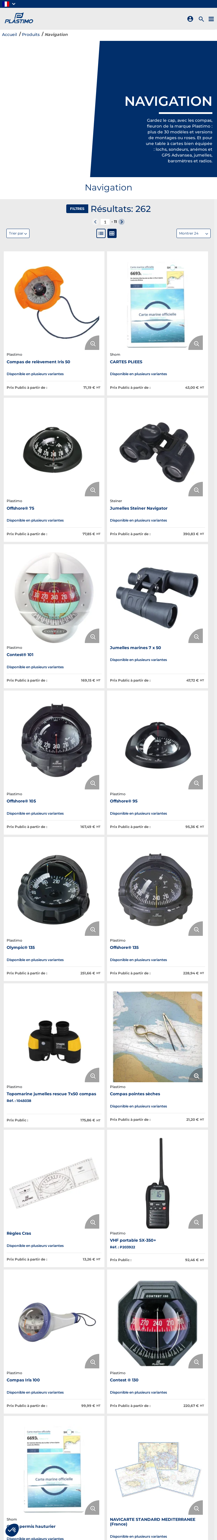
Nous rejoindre (85, 1445)
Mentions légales (157, 1445)
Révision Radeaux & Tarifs (166, 1422)
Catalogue (81, 1430)
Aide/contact (153, 1460)
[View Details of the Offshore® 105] (38, 520)
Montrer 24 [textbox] (188, 233)
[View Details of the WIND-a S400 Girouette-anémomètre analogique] (179, 980)
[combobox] (193, 233)
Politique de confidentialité (168, 1452)
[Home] (18, 19)
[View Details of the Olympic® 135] (179, 520)
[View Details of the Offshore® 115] (38, 1100)
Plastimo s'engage (89, 1437)
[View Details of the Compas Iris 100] (179, 750)
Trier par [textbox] (16, 233)
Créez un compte (157, 1430)
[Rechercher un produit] (202, 18)
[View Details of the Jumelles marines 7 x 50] (179, 405)
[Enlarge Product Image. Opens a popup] (57, 304)
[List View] (101, 233)
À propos (79, 1414)
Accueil (9, 34)
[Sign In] (191, 18)
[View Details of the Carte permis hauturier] (108, 865)
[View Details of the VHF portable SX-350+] (108, 750)
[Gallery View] (112, 233)
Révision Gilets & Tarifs (163, 1414)
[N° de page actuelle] (105, 221)
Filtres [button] (77, 208)
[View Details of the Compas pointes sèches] (179, 635)
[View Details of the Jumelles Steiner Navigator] (38, 405)
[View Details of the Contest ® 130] (38, 865)
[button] (9, 4)
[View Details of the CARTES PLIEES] (108, 285)
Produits (31, 34)
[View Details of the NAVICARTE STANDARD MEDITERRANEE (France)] (179, 865)
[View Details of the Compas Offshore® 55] (38, 980)
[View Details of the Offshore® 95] (108, 520)
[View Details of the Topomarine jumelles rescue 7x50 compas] (108, 635)
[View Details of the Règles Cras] (38, 750)
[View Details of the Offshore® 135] (38, 635)
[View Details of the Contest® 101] (108, 405)
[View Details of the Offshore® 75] (179, 285)
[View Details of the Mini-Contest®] (108, 1100)
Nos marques (84, 1422)
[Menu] (212, 18)
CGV (143, 1437)
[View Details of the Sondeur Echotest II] (108, 980)
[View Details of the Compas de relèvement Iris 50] (38, 285)
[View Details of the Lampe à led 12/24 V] (179, 1100)
